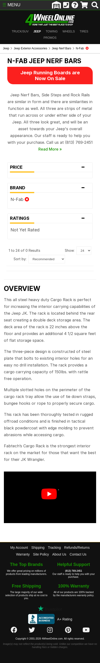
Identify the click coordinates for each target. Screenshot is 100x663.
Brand (50, 188)
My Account (19, 547)
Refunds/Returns (77, 547)
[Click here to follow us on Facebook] (14, 630)
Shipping (38, 547)
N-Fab (19, 199)
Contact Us (78, 554)
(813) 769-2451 (73, 571)
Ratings (50, 218)
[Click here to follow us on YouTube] (86, 630)
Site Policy (41, 554)
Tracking (54, 547)
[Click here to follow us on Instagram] (50, 630)
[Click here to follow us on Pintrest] (68, 630)
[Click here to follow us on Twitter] (32, 630)
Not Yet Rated (25, 229)
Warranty (23, 554)
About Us (59, 554)
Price (50, 167)
